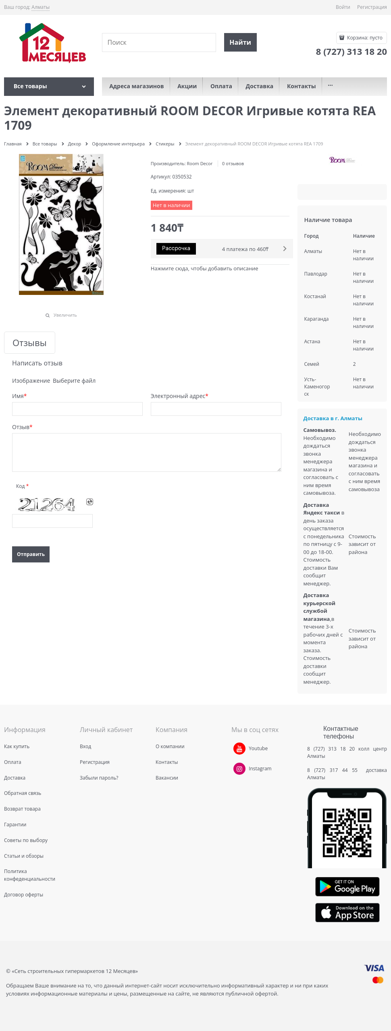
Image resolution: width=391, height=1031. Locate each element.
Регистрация (372, 7)
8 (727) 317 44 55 (334, 770)
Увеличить (65, 315)
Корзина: (364, 37)
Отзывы (29, 342)
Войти (343, 7)
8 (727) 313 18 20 (331, 748)
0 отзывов (233, 163)
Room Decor (200, 163)
